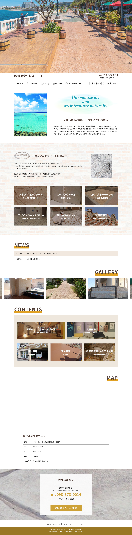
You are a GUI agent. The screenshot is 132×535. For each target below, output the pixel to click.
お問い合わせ (56, 524)
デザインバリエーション (76, 83)
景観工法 (57, 83)
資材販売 (107, 83)
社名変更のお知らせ (33, 259)
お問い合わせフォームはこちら (66, 508)
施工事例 (95, 83)
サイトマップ (81, 524)
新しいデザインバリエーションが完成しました (42, 254)
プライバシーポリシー (69, 524)
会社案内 (45, 83)
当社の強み (32, 83)
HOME (20, 83)
